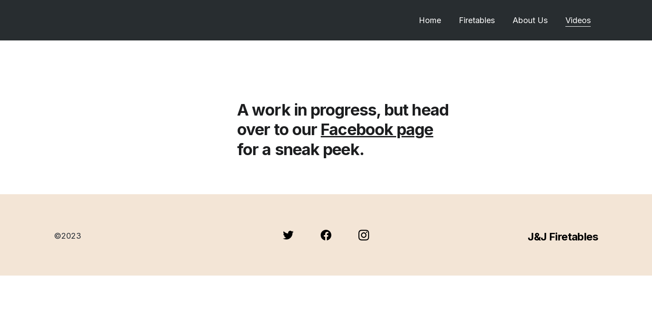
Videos (578, 20)
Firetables (477, 20)
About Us (530, 20)
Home (430, 20)
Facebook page (377, 129)
